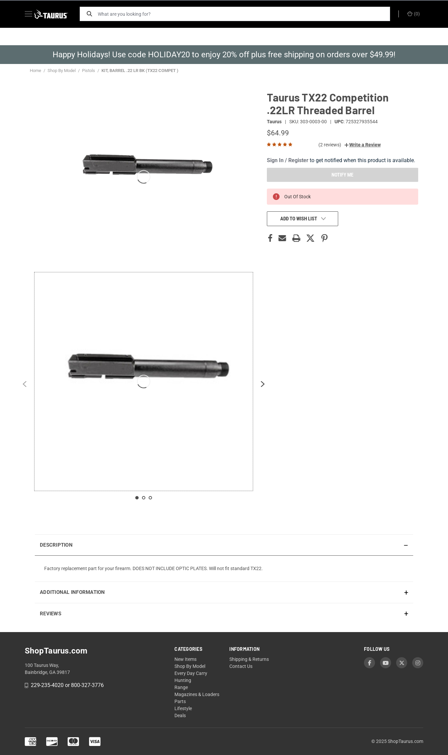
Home (35, 70)
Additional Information (72, 592)
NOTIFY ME (342, 175)
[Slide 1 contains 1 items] (137, 497)
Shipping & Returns (249, 659)
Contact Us (240, 666)
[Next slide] (262, 385)
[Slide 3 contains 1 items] (150, 497)
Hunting (182, 680)
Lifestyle (183, 708)
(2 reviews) (329, 144)
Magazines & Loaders (196, 694)
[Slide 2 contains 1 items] (143, 497)
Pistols (88, 70)
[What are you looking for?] (246, 14)
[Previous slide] (24, 385)
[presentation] (224, 568)
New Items (185, 659)
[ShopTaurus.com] (57, 14)
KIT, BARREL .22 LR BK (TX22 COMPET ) (139, 70)
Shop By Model (62, 70)
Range (181, 687)
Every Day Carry (190, 673)
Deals (180, 715)
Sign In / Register (287, 160)
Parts (180, 701)
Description (56, 545)
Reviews (50, 614)
